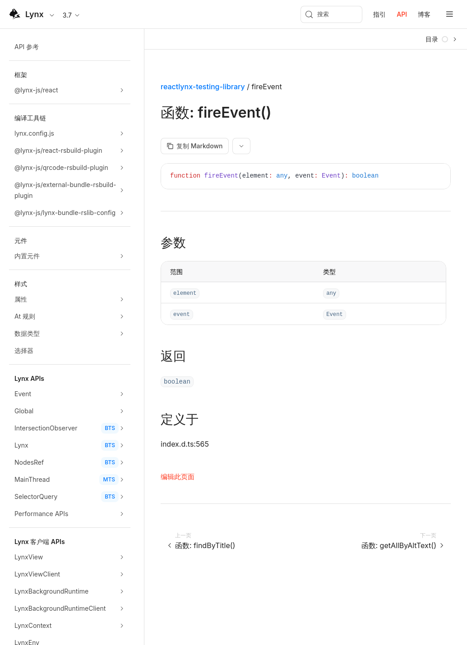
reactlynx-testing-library (203, 86)
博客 (424, 14)
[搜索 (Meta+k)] (331, 14)
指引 (379, 14)
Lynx (34, 14)
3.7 (72, 15)
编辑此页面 (177, 476)
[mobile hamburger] (449, 14)
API (402, 14)
